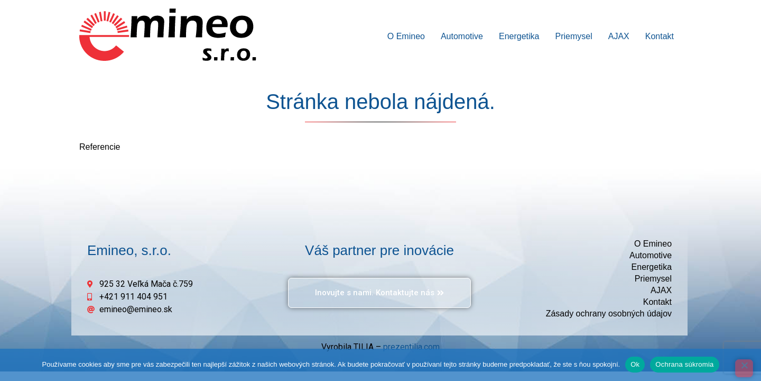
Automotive (462, 36)
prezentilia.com (411, 347)
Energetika (519, 36)
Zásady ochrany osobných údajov (609, 313)
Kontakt (659, 36)
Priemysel (573, 36)
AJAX (618, 36)
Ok (634, 364)
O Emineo (406, 36)
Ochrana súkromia (684, 364)
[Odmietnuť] (744, 368)
